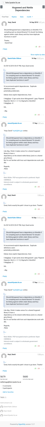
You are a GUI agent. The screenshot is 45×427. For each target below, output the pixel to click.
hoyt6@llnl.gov (18, 131)
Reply (5, 49)
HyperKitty (22, 424)
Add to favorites (7, 392)
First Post (5, 17)
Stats (22, 17)
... (5, 70)
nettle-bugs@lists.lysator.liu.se (10, 382)
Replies (14, 17)
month (29, 17)
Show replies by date (38, 55)
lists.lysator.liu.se (12, 3)
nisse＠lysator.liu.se (15, 123)
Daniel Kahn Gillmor (14, 58)
